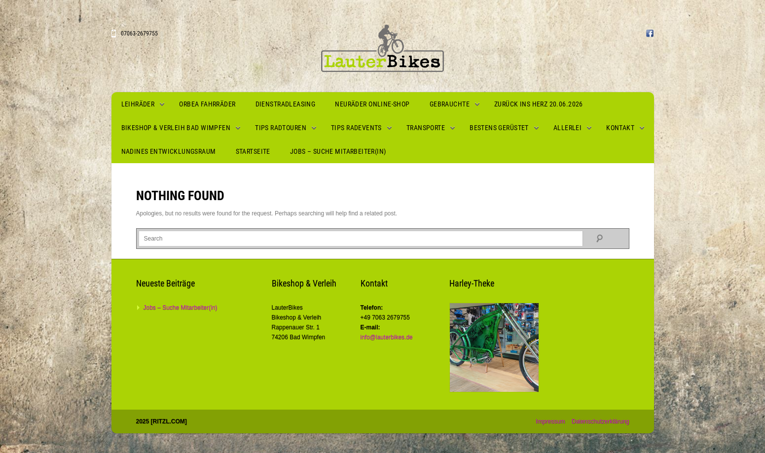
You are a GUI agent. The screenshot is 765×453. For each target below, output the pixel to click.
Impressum (550, 421)
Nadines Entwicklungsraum (168, 151)
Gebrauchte (450, 104)
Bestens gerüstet (499, 128)
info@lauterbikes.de (387, 337)
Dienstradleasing (285, 104)
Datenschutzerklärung (600, 421)
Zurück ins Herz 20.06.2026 (538, 104)
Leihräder (138, 104)
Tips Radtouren (280, 128)
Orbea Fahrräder (207, 104)
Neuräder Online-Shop (372, 104)
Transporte (425, 128)
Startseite (253, 151)
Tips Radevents (356, 128)
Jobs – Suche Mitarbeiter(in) (338, 151)
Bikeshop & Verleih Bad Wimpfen (176, 128)
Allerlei (567, 128)
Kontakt (620, 128)
